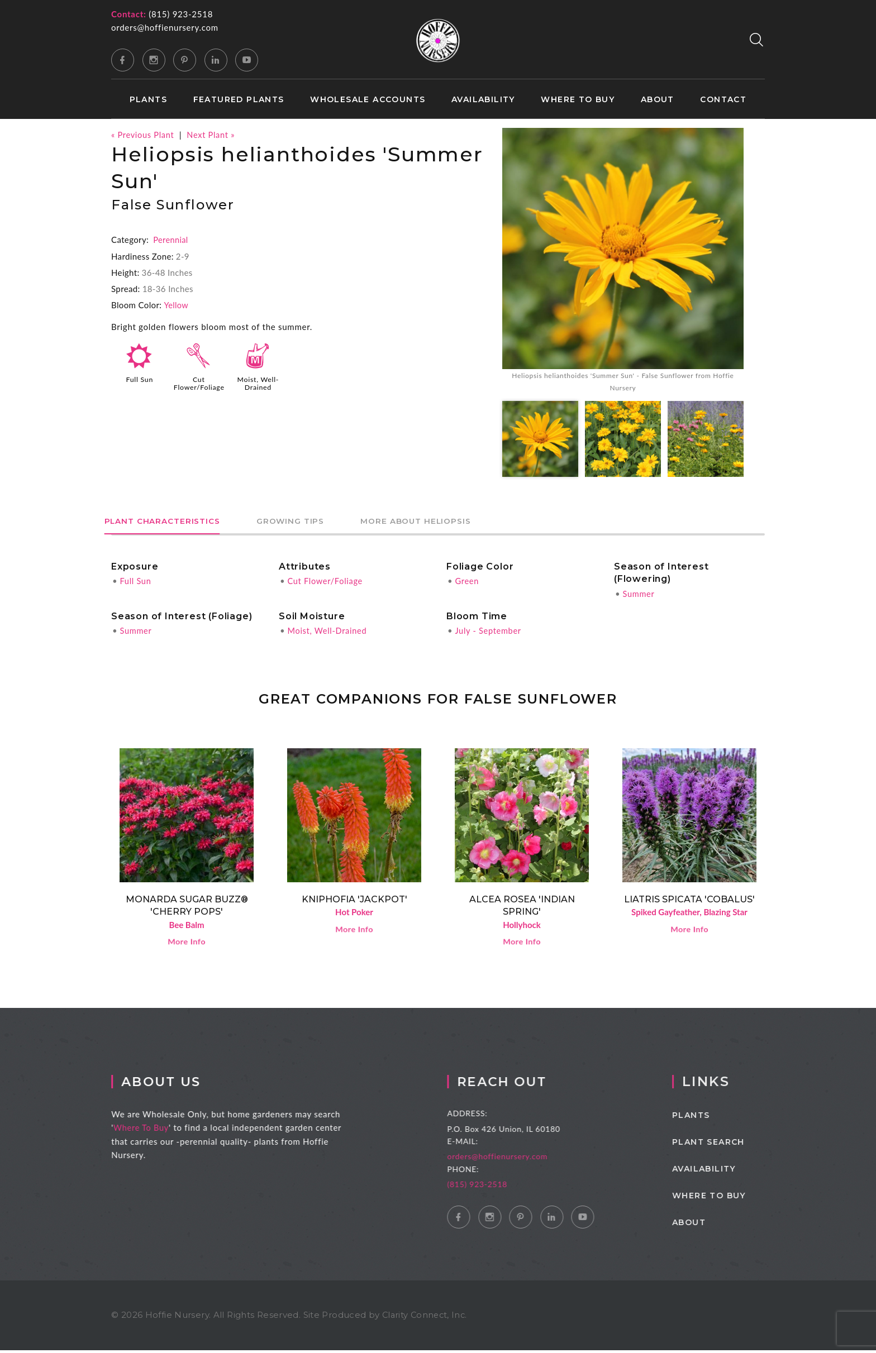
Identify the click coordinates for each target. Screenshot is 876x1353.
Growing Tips (315, 522)
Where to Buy (578, 99)
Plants (148, 99)
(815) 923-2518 (181, 14)
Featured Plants (238, 99)
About (657, 99)
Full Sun (140, 378)
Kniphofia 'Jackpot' (354, 900)
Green (467, 582)
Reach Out (517, 1085)
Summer (638, 595)
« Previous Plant (143, 135)
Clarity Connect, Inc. (426, 1318)
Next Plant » (214, 135)
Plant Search (725, 1145)
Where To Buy (148, 1131)
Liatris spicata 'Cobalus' (689, 900)
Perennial (171, 240)
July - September (489, 632)
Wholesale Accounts (367, 99)
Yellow (176, 305)
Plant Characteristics (170, 522)
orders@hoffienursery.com (164, 27)
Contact (723, 99)
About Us (170, 1085)
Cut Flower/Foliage (200, 382)
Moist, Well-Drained (257, 382)
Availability (483, 99)
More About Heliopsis (456, 522)
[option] (623, 262)
